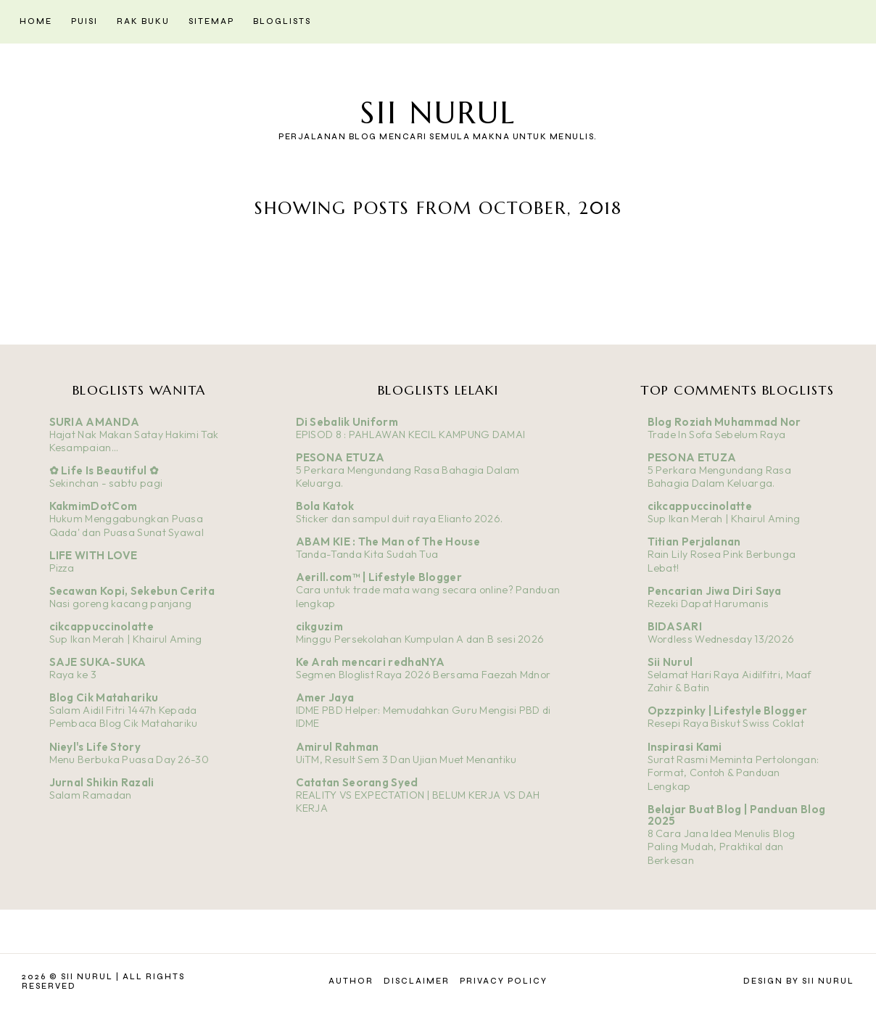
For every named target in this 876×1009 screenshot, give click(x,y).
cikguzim (319, 626)
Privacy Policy (504, 981)
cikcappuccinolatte (101, 626)
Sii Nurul (438, 113)
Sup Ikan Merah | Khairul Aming (125, 639)
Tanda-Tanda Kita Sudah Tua (367, 554)
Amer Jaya (325, 697)
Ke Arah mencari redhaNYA (370, 662)
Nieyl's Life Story (95, 747)
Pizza (62, 567)
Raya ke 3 (73, 674)
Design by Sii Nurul (798, 981)
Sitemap (211, 21)
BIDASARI (675, 626)
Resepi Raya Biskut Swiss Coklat (726, 723)
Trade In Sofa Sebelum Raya (717, 434)
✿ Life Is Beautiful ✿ (104, 470)
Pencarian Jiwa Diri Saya (715, 591)
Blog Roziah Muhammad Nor (724, 422)
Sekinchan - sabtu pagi (106, 483)
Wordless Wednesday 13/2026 (721, 639)
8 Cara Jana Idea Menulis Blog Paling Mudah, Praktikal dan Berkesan (722, 847)
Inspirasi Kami (685, 747)
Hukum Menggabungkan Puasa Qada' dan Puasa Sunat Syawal (126, 525)
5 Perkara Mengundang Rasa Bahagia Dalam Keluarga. (720, 477)
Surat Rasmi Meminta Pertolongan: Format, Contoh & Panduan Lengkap (733, 773)
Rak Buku (143, 21)
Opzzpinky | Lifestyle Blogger (728, 710)
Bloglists (282, 21)
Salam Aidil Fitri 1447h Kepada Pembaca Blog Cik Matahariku (123, 717)
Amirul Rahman (337, 747)
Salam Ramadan (90, 795)
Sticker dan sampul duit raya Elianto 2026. (399, 518)
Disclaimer (417, 981)
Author (350, 981)
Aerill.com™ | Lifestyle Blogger (379, 577)
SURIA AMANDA (94, 422)
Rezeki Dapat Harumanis (708, 603)
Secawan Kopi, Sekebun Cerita (132, 591)
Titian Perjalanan (694, 541)
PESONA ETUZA (340, 457)
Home (36, 21)
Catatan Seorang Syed (357, 782)
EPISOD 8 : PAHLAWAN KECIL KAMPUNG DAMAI (411, 434)
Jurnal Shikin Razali (101, 782)
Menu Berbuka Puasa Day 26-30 (129, 759)
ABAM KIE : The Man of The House (388, 541)
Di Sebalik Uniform (347, 422)
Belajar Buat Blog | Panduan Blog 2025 (737, 815)
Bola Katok (325, 506)
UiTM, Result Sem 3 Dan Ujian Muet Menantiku (406, 759)
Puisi (84, 21)
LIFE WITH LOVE (93, 555)
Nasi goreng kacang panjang (120, 603)
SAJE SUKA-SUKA (97, 662)
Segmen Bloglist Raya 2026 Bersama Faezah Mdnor (423, 674)
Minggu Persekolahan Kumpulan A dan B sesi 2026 (420, 639)
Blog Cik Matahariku (104, 697)
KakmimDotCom (93, 506)
